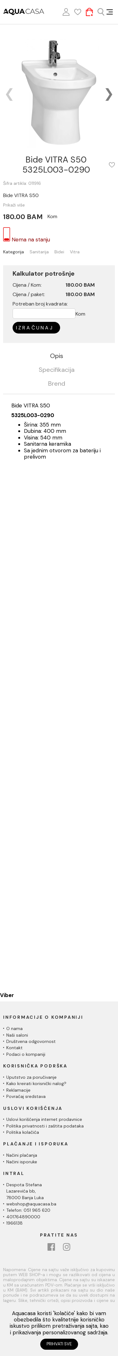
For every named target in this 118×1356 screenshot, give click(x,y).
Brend (56, 384)
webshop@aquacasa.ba (31, 1204)
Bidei (59, 252)
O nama (14, 1028)
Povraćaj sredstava (26, 1096)
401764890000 (23, 1217)
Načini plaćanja (21, 1155)
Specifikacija (57, 370)
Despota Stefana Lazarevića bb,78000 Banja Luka (25, 1191)
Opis (56, 356)
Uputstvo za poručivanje (31, 1077)
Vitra (75, 252)
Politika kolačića (22, 1132)
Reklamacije (18, 1090)
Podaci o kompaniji (25, 1054)
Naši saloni (17, 1035)
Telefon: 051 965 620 (28, 1210)
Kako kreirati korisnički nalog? (36, 1083)
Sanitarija (39, 252)
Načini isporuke (21, 1162)
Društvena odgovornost (31, 1041)
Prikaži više (14, 205)
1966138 (14, 1223)
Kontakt (14, 1047)
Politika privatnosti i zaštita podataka (45, 1126)
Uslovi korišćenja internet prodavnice (44, 1119)
